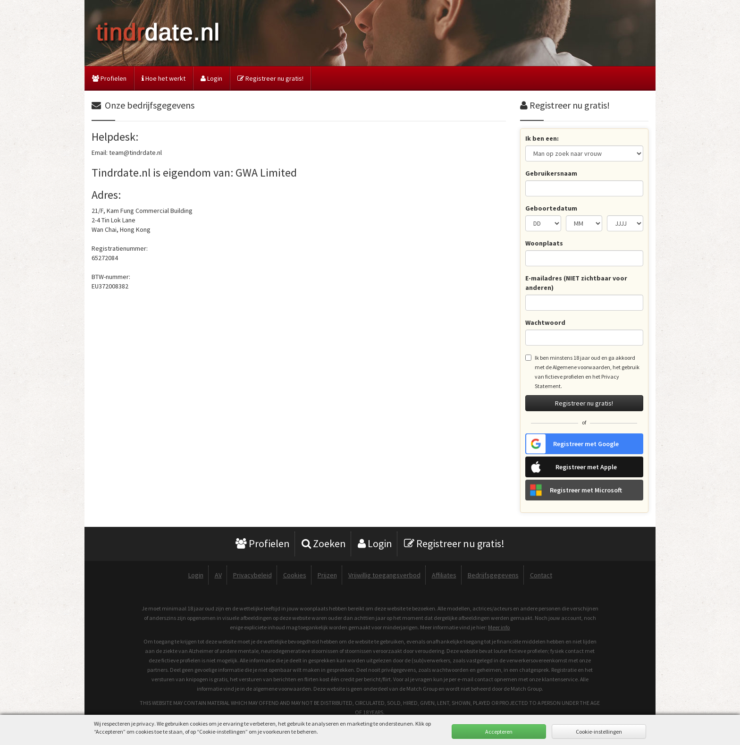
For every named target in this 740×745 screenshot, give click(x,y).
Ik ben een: (542, 138)
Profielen (109, 78)
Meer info (499, 627)
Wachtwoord (545, 322)
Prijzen (327, 575)
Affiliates (444, 575)
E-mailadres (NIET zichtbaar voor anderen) (576, 283)
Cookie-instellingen (599, 731)
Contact (541, 575)
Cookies (294, 575)
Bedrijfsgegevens (493, 575)
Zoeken (324, 543)
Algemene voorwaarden (581, 367)
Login (211, 78)
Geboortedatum (551, 208)
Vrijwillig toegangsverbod (384, 575)
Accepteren (499, 731)
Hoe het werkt (163, 78)
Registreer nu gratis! (270, 78)
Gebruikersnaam (551, 173)
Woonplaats (544, 243)
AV (218, 575)
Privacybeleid (252, 575)
